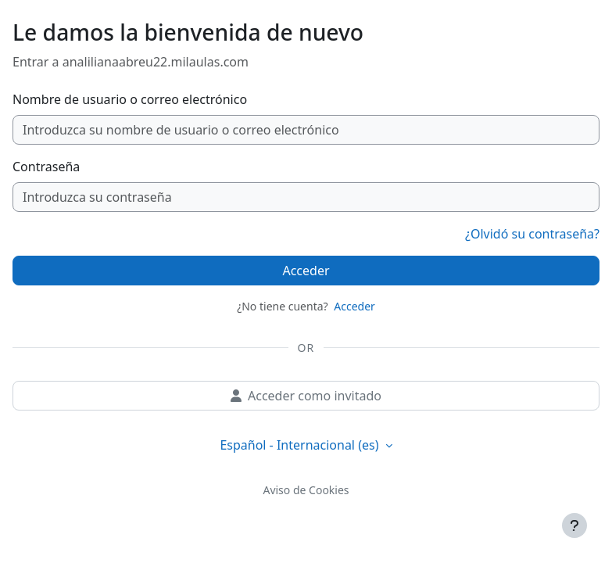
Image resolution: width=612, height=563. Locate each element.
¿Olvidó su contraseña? (532, 233)
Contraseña (46, 166)
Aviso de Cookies (306, 489)
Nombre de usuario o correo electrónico (130, 99)
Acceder (305, 270)
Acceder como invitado (306, 395)
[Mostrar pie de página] (574, 525)
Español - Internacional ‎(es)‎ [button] (300, 445)
